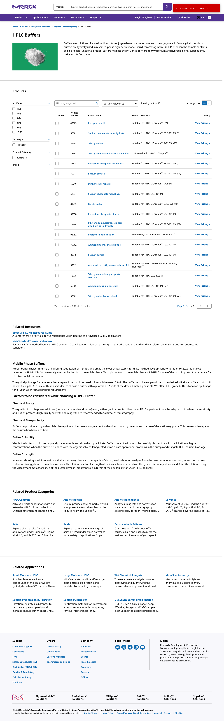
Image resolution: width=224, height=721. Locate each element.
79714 (73, 173)
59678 (73, 214)
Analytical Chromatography (64, 26)
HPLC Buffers (85, 26)
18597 (73, 153)
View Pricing (202, 122)
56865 (73, 285)
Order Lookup (164, 17)
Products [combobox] (60, 6)
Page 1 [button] (182, 306)
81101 (73, 143)
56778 (73, 275)
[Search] (167, 7)
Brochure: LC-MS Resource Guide (32, 332)
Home (15, 26)
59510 (73, 183)
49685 (73, 123)
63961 (73, 296)
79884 (73, 224)
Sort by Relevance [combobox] (114, 103)
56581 (73, 133)
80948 (73, 254)
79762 (73, 244)
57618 (73, 163)
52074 (73, 193)
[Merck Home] (24, 7)
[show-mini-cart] (204, 17)
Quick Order (183, 17)
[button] (143, 17)
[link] (28, 646)
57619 (73, 265)
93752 (73, 234)
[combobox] (113, 7)
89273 (73, 203)
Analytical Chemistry (40, 26)
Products (24, 26)
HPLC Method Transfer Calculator (32, 341)
